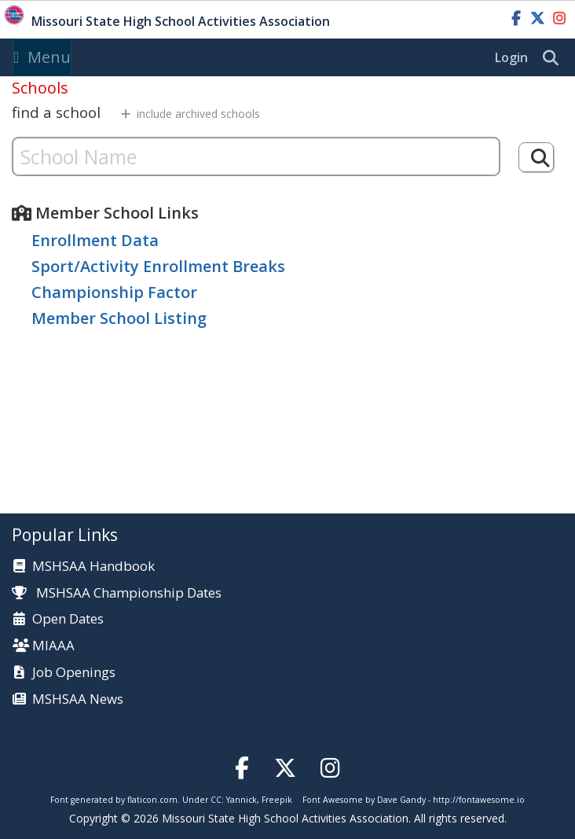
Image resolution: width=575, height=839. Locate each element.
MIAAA (53, 645)
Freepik (277, 799)
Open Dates (68, 619)
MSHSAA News (77, 699)
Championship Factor (114, 292)
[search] (554, 58)
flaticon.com (152, 799)
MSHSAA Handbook (93, 566)
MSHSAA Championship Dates (117, 592)
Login (511, 57)
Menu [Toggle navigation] (42, 57)
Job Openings (73, 672)
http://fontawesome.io (479, 799)
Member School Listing (119, 318)
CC (216, 799)
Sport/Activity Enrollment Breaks (158, 266)
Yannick (241, 799)
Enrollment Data (95, 240)
